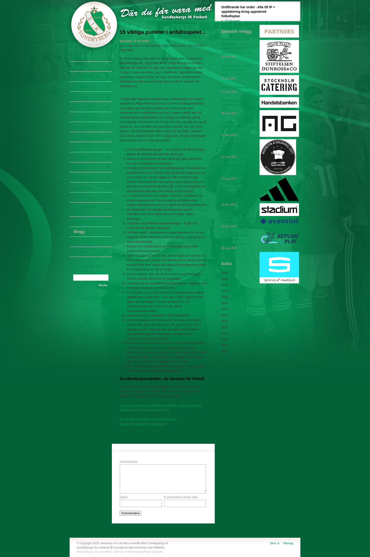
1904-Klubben (86, 222)
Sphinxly (118, 551)
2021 (224, 291)
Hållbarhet (83, 137)
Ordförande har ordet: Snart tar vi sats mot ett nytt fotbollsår (236, 129)
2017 (224, 315)
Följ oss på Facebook (88, 297)
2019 (224, 303)
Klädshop (82, 117)
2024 (224, 279)
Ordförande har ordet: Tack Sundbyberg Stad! (236, 72)
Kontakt (81, 87)
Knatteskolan (86, 127)
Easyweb (157, 551)
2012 (224, 345)
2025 (224, 273)
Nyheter (81, 67)
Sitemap (288, 543)
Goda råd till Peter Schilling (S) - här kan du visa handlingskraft (236, 150)
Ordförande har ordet (236, 90)
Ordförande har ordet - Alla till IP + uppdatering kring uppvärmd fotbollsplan (250, 14)
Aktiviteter (83, 147)
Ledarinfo (82, 187)
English (81, 252)
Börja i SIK (83, 107)
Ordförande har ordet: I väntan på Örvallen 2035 (236, 107)
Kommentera (128, 461)
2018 (224, 309)
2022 (224, 285)
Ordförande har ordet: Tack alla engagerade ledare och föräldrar (236, 172)
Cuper (79, 167)
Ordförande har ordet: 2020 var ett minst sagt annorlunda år (236, 220)
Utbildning (83, 197)
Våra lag (81, 97)
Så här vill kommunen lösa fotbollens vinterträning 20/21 (236, 242)
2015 (224, 327)
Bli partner (83, 242)
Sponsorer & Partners (85, 209)
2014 (224, 333)
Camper (81, 157)
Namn (124, 497)
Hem (78, 56)
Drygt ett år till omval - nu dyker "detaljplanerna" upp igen (236, 196)
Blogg (79, 232)
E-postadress (181, 497)
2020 (224, 297)
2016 (224, 321)
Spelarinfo (83, 177)
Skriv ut (274, 543)
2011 (224, 351)
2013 (224, 339)
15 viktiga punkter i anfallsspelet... (163, 32)
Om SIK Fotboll (87, 76)
